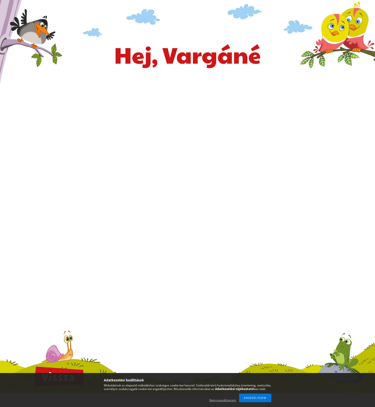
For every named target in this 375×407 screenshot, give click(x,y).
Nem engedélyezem (222, 400)
